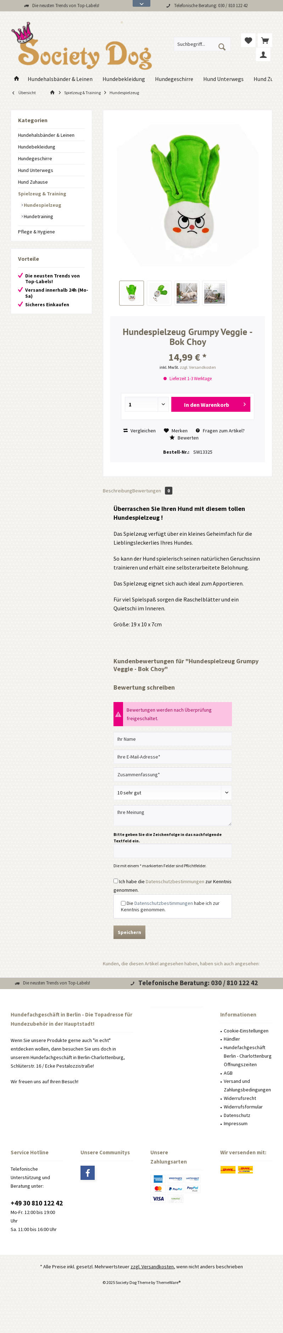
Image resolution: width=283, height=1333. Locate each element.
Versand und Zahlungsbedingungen (247, 1085)
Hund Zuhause (33, 182)
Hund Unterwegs (35, 170)
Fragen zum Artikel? (220, 430)
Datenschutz (237, 1115)
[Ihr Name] (172, 739)
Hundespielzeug (42, 205)
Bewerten (184, 438)
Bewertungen (152, 490)
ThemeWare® (168, 1282)
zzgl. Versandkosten (198, 367)
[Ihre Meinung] (172, 815)
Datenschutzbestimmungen (175, 881)
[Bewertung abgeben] (172, 792)
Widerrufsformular (243, 1106)
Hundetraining (38, 216)
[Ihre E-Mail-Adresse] (172, 757)
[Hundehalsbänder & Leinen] (60, 79)
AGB (228, 1073)
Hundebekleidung (36, 147)
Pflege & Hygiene (36, 231)
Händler (232, 1039)
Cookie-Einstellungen (246, 1030)
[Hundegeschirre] (174, 79)
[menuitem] (264, 40)
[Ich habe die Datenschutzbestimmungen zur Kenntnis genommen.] (115, 881)
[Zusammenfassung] (172, 774)
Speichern (129, 932)
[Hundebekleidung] (124, 79)
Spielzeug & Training (42, 193)
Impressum (236, 1123)
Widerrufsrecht (240, 1098)
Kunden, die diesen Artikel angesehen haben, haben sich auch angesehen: (181, 963)
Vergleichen (139, 430)
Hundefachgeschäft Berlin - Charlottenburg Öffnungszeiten (248, 1056)
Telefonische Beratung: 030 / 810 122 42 (211, 5)
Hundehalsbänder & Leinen (46, 135)
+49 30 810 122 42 (37, 1203)
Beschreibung (117, 490)
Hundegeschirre (35, 158)
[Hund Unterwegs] (223, 79)
